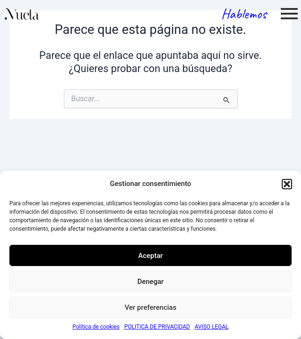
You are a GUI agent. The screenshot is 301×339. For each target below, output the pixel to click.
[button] (287, 184)
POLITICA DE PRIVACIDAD (157, 326)
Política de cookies (96, 326)
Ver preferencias (150, 307)
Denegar (150, 281)
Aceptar (150, 255)
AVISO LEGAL (212, 326)
